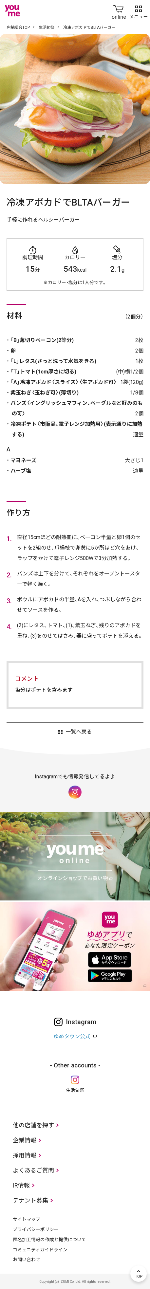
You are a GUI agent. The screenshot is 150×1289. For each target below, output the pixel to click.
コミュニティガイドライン (40, 1249)
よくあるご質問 (33, 1170)
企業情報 (24, 1140)
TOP (138, 1273)
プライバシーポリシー (36, 1229)
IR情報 (21, 1185)
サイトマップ (26, 1219)
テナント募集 (30, 1200)
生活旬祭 (46, 27)
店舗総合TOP (18, 27)
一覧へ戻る (79, 732)
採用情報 (24, 1155)
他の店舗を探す (33, 1125)
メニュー (138, 10)
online (119, 10)
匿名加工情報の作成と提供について (49, 1239)
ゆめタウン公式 (72, 1036)
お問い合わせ (26, 1259)
